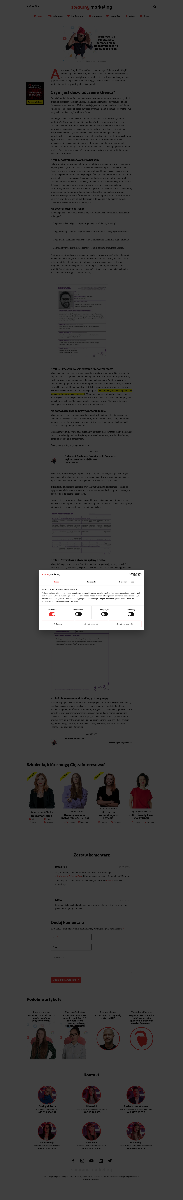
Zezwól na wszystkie (125, 624)
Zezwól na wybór (91, 624)
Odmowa (58, 624)
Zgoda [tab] (56, 582)
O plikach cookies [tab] (126, 582)
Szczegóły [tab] (91, 582)
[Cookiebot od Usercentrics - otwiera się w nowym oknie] (131, 574)
